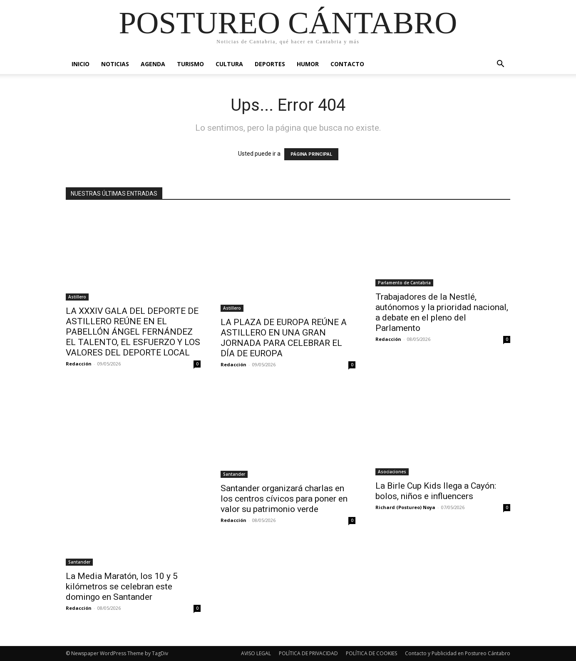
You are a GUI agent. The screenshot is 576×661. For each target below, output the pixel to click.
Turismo (190, 64)
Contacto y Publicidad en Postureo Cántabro (457, 653)
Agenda (153, 64)
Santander (79, 562)
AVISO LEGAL (256, 653)
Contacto (347, 64)
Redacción (79, 363)
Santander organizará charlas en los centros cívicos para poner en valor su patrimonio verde (284, 498)
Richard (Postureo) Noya (405, 507)
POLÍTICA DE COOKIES (371, 653)
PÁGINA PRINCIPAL (311, 154)
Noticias (115, 64)
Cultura (229, 64)
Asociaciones (392, 472)
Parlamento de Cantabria (404, 283)
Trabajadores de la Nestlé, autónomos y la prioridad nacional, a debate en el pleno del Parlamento (441, 312)
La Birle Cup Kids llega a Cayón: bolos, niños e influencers (435, 491)
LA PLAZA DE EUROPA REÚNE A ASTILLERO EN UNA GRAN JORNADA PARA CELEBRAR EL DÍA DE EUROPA (284, 337)
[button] (500, 65)
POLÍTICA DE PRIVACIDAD (308, 653)
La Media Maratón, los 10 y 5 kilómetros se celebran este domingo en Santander (122, 586)
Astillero (77, 297)
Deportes (270, 64)
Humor (308, 64)
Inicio (80, 64)
